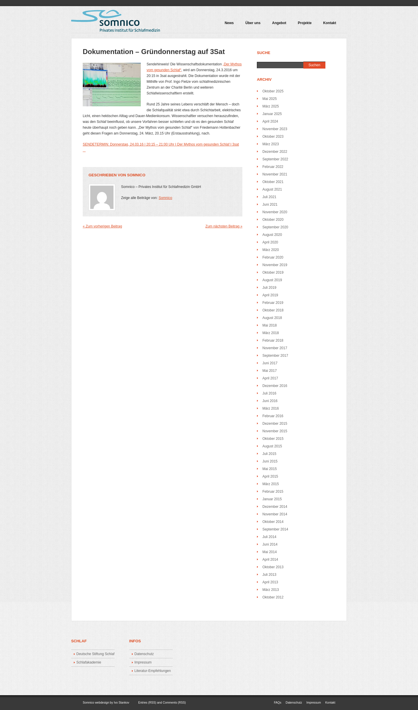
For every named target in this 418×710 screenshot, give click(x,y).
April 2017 (270, 378)
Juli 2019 (269, 288)
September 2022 (275, 159)
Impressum (143, 662)
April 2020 (270, 242)
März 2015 (270, 484)
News (229, 23)
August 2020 (272, 235)
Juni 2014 (270, 544)
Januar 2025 (272, 114)
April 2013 (270, 582)
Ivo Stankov (121, 702)
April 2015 (270, 476)
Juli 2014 (269, 537)
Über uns (252, 23)
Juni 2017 (270, 363)
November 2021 (274, 174)
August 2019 (272, 280)
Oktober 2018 (273, 310)
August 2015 (272, 446)
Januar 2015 (272, 499)
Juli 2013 (269, 575)
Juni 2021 (270, 204)
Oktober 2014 (273, 522)
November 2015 (274, 431)
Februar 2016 (272, 416)
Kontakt (329, 23)
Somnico (136, 175)
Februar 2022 (272, 167)
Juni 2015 (270, 461)
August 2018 (272, 318)
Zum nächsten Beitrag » (224, 226)
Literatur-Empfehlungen (152, 671)
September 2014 (275, 529)
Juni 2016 (270, 401)
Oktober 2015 (273, 439)
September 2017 (275, 356)
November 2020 (274, 212)
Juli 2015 (269, 454)
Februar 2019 (272, 303)
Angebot (277, 25)
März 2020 (270, 250)
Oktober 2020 (273, 220)
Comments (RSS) (174, 702)
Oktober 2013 (273, 567)
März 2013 (270, 590)
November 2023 (274, 129)
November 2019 (274, 265)
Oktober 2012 (273, 597)
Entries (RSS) (147, 702)
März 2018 (270, 333)
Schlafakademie (88, 662)
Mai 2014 (269, 552)
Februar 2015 (272, 492)
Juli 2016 (269, 393)
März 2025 (270, 106)
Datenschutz (144, 654)
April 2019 (270, 295)
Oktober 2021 (273, 182)
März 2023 (270, 144)
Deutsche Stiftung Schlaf (95, 654)
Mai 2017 (269, 371)
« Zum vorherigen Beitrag (102, 226)
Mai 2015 (269, 469)
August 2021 (272, 189)
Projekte (303, 25)
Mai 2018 (269, 325)
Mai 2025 (269, 99)
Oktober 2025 (273, 91)
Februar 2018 (272, 340)
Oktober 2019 (273, 272)
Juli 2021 (269, 197)
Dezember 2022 (274, 152)
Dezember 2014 (274, 507)
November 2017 (274, 348)
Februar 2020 (272, 257)
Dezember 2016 (274, 386)
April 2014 (270, 559)
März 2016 (270, 408)
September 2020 (275, 227)
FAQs (277, 702)
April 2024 (270, 121)
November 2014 (274, 514)
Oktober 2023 (273, 137)
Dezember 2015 (274, 424)
